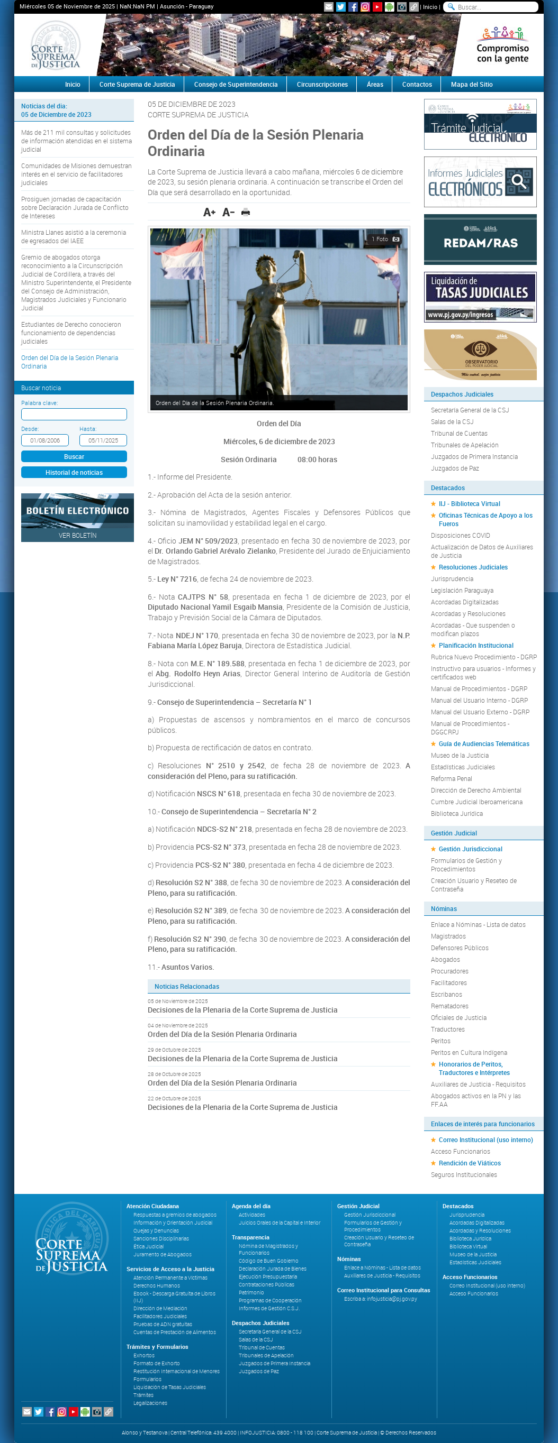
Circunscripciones (322, 84)
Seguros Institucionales (464, 1174)
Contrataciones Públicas (266, 1284)
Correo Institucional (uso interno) (486, 1139)
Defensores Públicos (460, 947)
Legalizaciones (150, 1403)
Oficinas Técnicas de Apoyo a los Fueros (486, 519)
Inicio (430, 7)
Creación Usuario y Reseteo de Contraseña (474, 884)
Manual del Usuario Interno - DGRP (479, 700)
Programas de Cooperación (270, 1300)
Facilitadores (449, 982)
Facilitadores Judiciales (160, 1316)
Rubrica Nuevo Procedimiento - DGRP (484, 656)
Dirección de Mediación (160, 1308)
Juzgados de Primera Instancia (474, 456)
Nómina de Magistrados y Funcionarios (268, 1249)
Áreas (375, 84)
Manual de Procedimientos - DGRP (479, 688)
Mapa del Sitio (472, 84)
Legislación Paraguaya (462, 590)
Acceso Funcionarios (460, 1151)
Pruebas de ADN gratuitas (162, 1324)
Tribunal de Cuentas (459, 433)
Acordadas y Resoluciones (468, 613)
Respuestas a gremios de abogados (175, 1214)
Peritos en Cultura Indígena (469, 1052)
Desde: (30, 429)
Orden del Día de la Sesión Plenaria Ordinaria (69, 361)
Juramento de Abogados (162, 1254)
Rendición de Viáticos (470, 1163)
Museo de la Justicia (460, 755)
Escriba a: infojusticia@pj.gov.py (380, 1298)
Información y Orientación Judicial (172, 1222)
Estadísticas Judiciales (463, 766)
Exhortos (144, 1355)
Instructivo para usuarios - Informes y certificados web (483, 672)
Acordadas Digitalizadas (465, 602)
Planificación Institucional (476, 645)
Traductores (448, 1029)
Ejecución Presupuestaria (268, 1276)
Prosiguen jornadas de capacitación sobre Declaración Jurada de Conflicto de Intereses (75, 207)
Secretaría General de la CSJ (470, 410)
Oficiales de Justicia (459, 1017)
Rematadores (450, 1005)
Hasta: (87, 429)
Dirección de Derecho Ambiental (476, 790)
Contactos (417, 84)
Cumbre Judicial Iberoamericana (477, 801)
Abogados (445, 959)
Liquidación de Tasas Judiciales (169, 1387)
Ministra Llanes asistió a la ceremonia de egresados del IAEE (73, 236)
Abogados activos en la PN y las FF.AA (476, 1099)
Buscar (74, 456)
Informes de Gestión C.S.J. (269, 1308)
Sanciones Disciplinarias (161, 1238)
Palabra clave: (39, 403)
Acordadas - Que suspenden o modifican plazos (473, 629)
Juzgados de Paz (455, 468)
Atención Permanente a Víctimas (170, 1277)
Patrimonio (251, 1292)
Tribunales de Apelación (465, 444)
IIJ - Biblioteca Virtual (469, 503)
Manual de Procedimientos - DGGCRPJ (470, 727)
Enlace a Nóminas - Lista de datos (478, 924)
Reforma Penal (451, 778)
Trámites (143, 1395)
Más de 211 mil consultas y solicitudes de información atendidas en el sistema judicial (76, 140)
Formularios (147, 1379)
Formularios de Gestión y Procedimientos (466, 864)
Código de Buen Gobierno (269, 1260)
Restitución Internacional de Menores (176, 1371)
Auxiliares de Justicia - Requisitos (478, 1084)
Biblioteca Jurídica (457, 813)
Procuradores (450, 971)
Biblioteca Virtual (468, 1246)
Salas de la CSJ (452, 421)
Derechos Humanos (156, 1285)
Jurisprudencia (452, 578)
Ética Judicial (148, 1246)
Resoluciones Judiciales (473, 567)
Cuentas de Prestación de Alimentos (174, 1332)
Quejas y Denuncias (156, 1230)
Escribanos (446, 994)
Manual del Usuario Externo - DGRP (480, 711)
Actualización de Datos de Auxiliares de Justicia (482, 551)
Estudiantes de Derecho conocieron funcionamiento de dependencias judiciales (71, 332)
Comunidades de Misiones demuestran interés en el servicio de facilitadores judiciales (76, 174)
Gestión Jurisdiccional (470, 848)
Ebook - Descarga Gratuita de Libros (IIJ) (174, 1297)
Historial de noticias (74, 472)
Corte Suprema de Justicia (137, 84)
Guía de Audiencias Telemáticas (484, 743)
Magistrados (448, 936)
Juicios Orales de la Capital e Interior (279, 1222)
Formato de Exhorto (156, 1363)
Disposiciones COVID (460, 535)
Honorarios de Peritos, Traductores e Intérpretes (474, 1068)
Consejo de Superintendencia (236, 84)
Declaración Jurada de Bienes (273, 1268)
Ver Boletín (78, 535)
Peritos (441, 1040)
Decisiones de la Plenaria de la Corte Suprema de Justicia (243, 1010)
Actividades (252, 1214)
